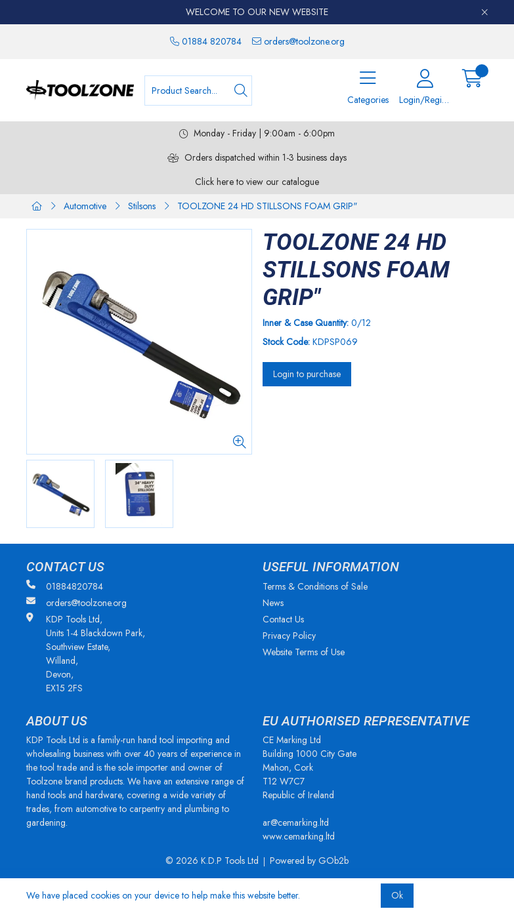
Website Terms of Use (304, 652)
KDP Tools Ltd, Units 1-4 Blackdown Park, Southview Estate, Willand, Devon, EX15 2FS (85, 654)
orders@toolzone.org (298, 41)
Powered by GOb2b (309, 860)
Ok (397, 895)
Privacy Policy (289, 635)
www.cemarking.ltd (299, 836)
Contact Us (283, 619)
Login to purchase (307, 373)
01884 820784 (206, 41)
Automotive (85, 206)
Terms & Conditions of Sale (315, 586)
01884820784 (64, 586)
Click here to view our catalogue (257, 181)
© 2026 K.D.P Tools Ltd (212, 860)
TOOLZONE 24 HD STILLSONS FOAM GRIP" (267, 206)
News (273, 602)
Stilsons (142, 206)
